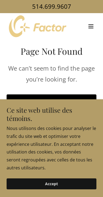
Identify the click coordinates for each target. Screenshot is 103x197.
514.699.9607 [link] (51, 6)
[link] (37, 26)
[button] (90, 26)
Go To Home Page (51, 102)
